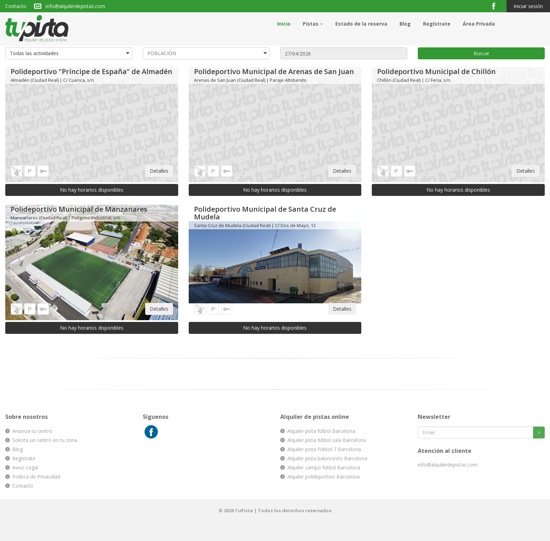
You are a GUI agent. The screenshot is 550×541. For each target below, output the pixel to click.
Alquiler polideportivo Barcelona (323, 476)
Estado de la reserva (361, 23)
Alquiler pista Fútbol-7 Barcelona (324, 449)
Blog (405, 23)
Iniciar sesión (528, 6)
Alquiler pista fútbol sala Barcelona (326, 440)
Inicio (283, 23)
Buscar (481, 53)
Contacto (15, 6)
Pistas (313, 23)
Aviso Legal (25, 467)
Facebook (496, 5)
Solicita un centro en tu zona (44, 440)
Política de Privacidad (36, 476)
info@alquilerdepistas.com (75, 6)
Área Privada (479, 23)
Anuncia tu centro (32, 431)
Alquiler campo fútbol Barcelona (323, 467)
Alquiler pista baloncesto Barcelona (327, 458)
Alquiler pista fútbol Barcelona (321, 431)
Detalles (159, 170)
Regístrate (436, 23)
